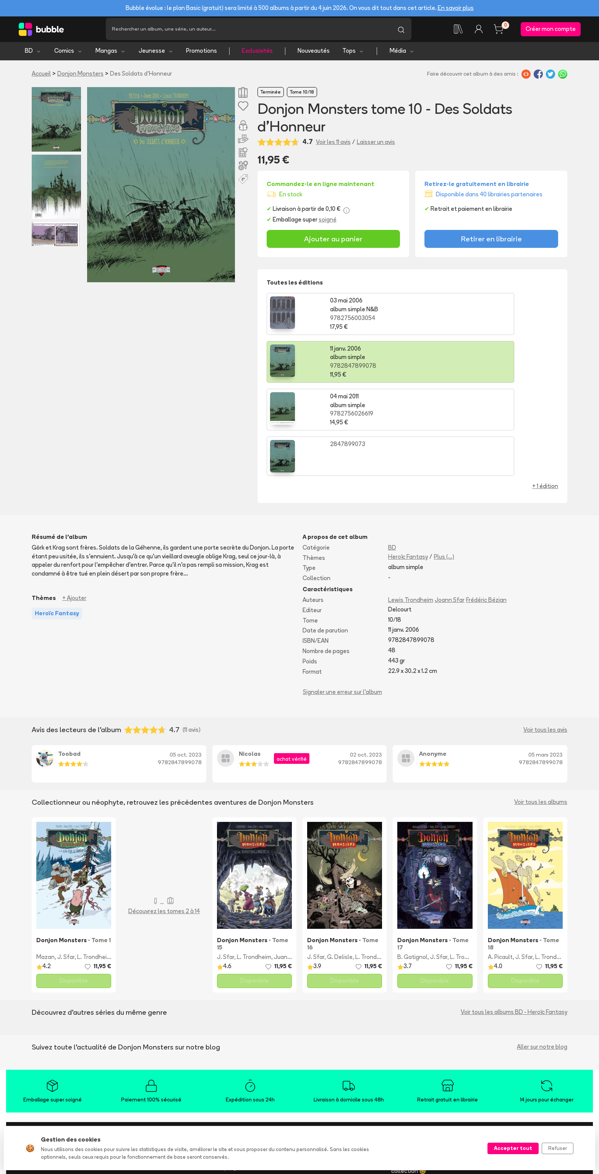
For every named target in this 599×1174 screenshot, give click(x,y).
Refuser (557, 1148)
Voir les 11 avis (333, 144)
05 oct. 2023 (186, 664)
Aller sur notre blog (542, 956)
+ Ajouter (74, 507)
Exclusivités (257, 53)
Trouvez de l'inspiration (147, 1055)
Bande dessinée (137, 1066)
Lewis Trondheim (410, 509)
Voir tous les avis (545, 639)
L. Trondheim (94, 866)
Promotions (201, 53)
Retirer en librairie (491, 241)
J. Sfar (65, 866)
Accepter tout (513, 1148)
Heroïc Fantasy (408, 466)
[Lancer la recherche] (401, 30)
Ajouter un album (230, 1086)
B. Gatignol (412, 866)
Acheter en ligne (321, 1086)
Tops (353, 53)
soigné (328, 222)
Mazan (45, 866)
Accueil (41, 76)
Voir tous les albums (540, 711)
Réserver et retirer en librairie (338, 1097)
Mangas (111, 53)
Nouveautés (314, 53)
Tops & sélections (140, 1117)
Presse (33, 1066)
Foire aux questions (325, 1055)
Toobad (69, 663)
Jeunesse (156, 53)
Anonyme (433, 663)
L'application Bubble (234, 1055)
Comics (68, 53)
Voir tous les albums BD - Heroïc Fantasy (514, 921)
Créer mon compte (551, 30)
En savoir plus (456, 7)
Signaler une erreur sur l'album (342, 601)
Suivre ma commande (328, 1076)
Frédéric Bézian (486, 509)
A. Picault (500, 866)
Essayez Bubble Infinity (238, 1066)
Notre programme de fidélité (245, 1076)
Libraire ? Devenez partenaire (247, 1115)
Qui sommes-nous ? (50, 1055)
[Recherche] (248, 30)
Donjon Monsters (80, 76)
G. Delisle (340, 866)
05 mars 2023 (545, 664)
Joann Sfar (450, 509)
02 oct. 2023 (366, 664)
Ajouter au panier (333, 241)
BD (33, 53)
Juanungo (287, 866)
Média (402, 53)
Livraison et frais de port (332, 1066)
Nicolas (250, 663)
